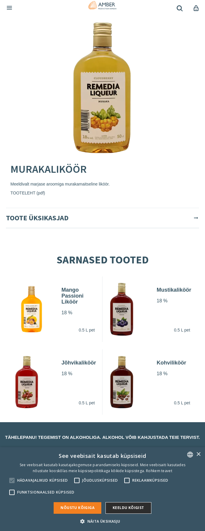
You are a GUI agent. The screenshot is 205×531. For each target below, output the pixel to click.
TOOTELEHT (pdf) (27, 193)
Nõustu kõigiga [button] (77, 507)
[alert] (102, 489)
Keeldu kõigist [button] (128, 507)
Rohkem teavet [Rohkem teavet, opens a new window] (159, 470)
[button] (102, 521)
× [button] (198, 454)
